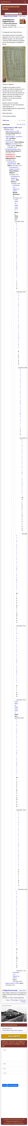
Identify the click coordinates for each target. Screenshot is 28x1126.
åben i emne (23, 16)
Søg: (3, 13)
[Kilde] (14, 1063)
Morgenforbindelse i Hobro (13, 149)
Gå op (8, 1000)
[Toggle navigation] (25, 1)
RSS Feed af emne (22, 124)
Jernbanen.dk (5, 2)
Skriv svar (6, 120)
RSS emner (23, 1000)
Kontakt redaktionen (18, 1123)
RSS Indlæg (15, 1000)
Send (4, 1085)
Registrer (24, 11)
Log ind (19, 11)
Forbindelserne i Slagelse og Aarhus (15, 178)
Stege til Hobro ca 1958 (10, 127)
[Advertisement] (14, 1103)
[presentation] (13, 1079)
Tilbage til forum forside (10, 16)
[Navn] (14, 1068)
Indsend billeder (12, 1085)
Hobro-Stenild (9, 142)
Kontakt (24, 1001)
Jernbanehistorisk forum (10, 7)
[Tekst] (14, 1054)
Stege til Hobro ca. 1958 (12, 131)
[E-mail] (14, 1073)
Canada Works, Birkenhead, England (12, 1030)
